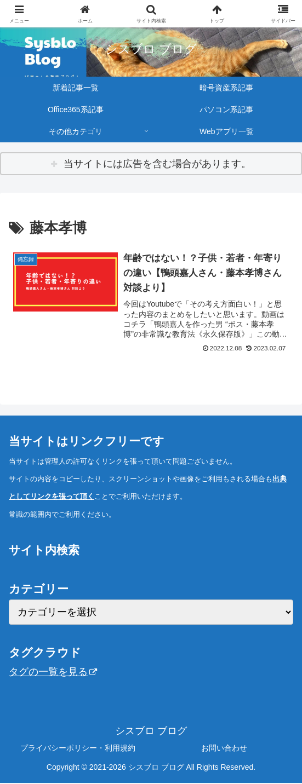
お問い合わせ (224, 748)
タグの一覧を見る (53, 672)
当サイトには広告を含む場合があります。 (157, 163)
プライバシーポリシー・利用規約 (77, 748)
